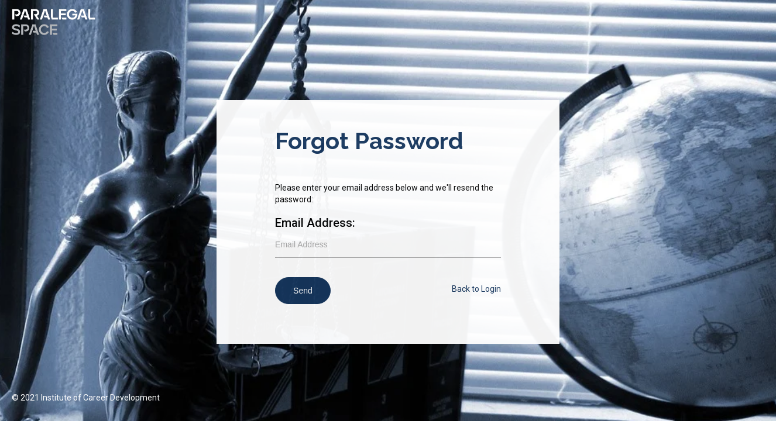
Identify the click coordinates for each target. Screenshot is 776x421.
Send (303, 290)
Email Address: (315, 223)
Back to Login (476, 289)
